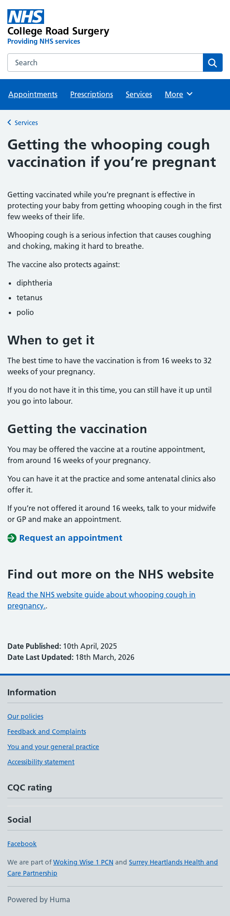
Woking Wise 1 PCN (83, 862)
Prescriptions (91, 94)
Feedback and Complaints (46, 731)
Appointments (32, 94)
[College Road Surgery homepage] (71, 27)
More (179, 93)
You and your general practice (53, 747)
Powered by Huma (38, 899)
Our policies (25, 716)
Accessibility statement (40, 762)
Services (139, 94)
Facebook (22, 844)
